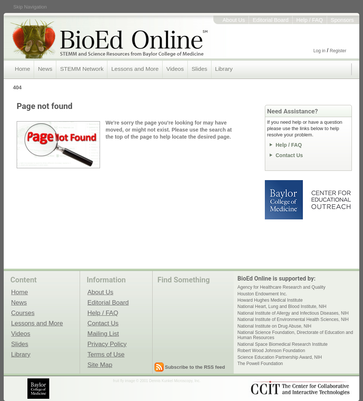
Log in (319, 50)
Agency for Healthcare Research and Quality (281, 287)
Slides (199, 69)
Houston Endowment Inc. (262, 293)
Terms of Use (105, 354)
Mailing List (103, 333)
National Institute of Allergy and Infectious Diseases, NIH (293, 313)
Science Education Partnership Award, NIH (279, 357)
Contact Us (289, 155)
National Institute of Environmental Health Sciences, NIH (293, 319)
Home (22, 69)
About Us (234, 20)
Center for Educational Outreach (330, 199)
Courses (22, 312)
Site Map (99, 364)
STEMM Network (81, 69)
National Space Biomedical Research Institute (282, 344)
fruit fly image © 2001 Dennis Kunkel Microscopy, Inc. (156, 381)
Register (338, 50)
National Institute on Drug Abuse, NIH (274, 326)
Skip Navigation (30, 7)
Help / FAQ (309, 20)
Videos (175, 69)
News (45, 69)
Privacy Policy (107, 344)
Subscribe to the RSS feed (195, 367)
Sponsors (342, 20)
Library (224, 69)
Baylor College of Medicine (284, 199)
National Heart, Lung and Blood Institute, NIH (281, 306)
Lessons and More (135, 69)
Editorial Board (271, 20)
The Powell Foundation (260, 363)
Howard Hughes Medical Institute (270, 300)
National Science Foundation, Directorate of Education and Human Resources (295, 335)
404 (17, 87)
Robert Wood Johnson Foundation (271, 350)
